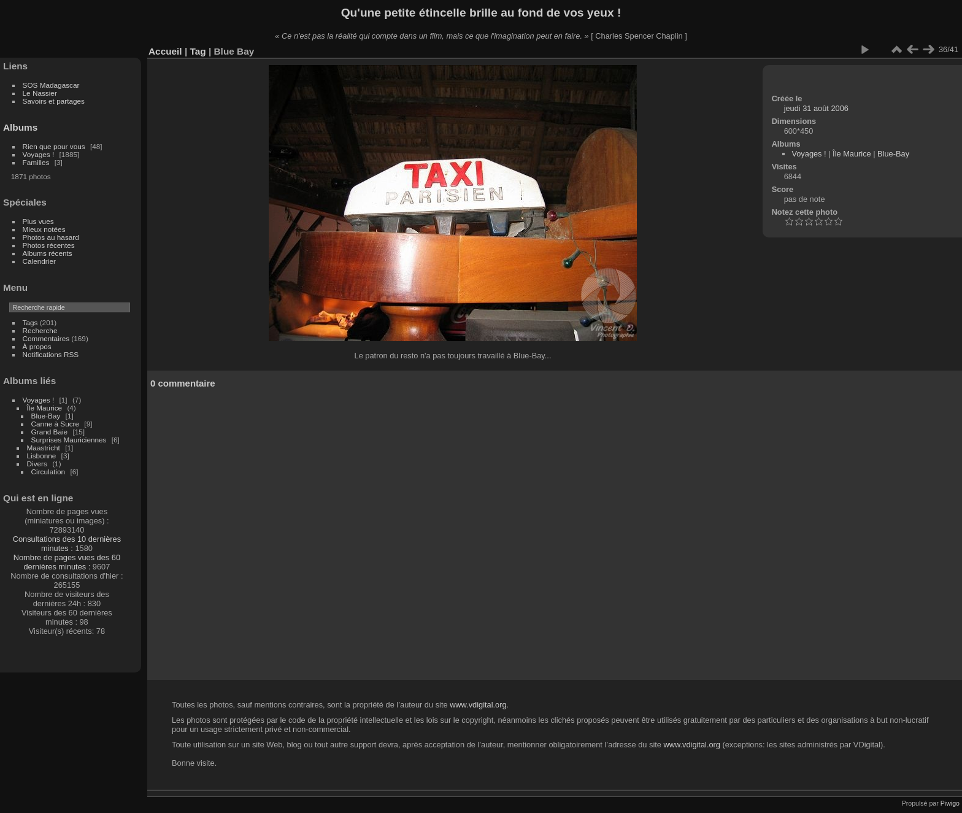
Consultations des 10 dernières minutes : (67, 543)
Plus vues (38, 221)
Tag (198, 51)
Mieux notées (44, 229)
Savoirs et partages (54, 101)
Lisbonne (41, 456)
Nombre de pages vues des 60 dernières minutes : (66, 562)
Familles (36, 162)
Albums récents (47, 253)
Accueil (165, 51)
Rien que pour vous (55, 146)
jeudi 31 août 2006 (816, 108)
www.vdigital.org (478, 704)
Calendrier (39, 261)
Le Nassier (40, 93)
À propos (37, 346)
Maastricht (43, 448)
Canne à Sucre (55, 424)
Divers (37, 464)
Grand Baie (49, 432)
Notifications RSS (51, 354)
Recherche (40, 330)
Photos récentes (49, 245)
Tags (30, 322)
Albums (20, 127)
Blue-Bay (46, 416)
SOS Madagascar (51, 85)
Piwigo (950, 803)
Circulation (48, 472)
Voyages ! (39, 154)
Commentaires (46, 338)
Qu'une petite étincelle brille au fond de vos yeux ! (481, 12)
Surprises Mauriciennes (69, 440)
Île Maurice (45, 408)
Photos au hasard (51, 237)
